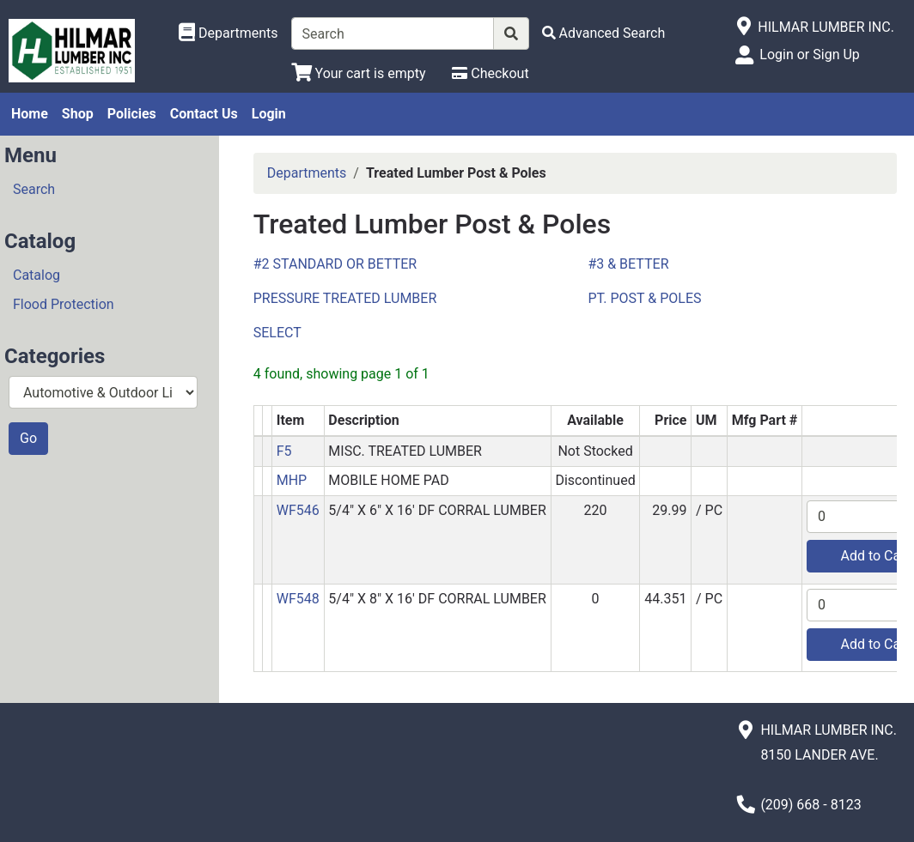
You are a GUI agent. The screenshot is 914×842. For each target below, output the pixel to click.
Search (34, 189)
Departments (307, 173)
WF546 (298, 510)
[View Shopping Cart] (358, 73)
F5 (284, 451)
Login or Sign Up (809, 54)
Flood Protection (63, 304)
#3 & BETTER (628, 264)
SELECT (277, 332)
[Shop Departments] (228, 33)
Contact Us (204, 114)
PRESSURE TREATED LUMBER (345, 298)
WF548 (298, 599)
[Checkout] (490, 73)
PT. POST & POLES (644, 298)
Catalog (36, 275)
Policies (131, 114)
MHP (292, 480)
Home (29, 114)
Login (269, 114)
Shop (78, 114)
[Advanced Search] (604, 33)
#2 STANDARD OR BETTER (335, 264)
